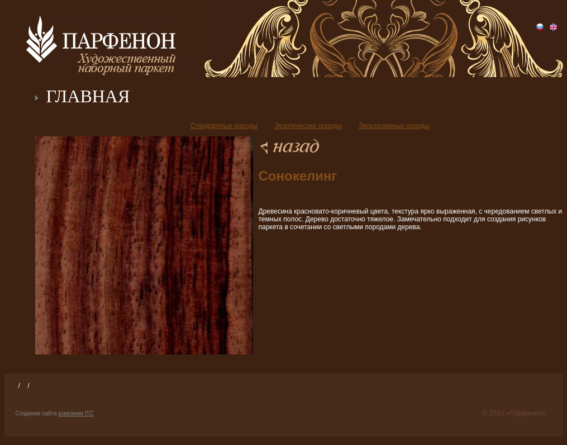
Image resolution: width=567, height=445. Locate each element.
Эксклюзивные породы (394, 126)
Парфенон (100, 39)
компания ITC (75, 413)
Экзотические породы (308, 126)
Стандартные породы (224, 126)
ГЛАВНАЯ (88, 96)
